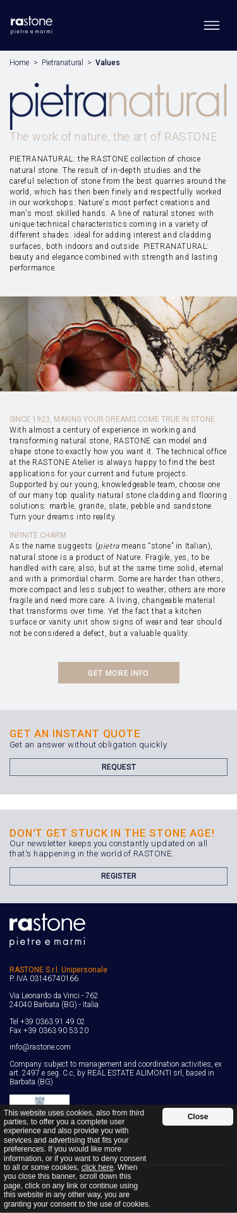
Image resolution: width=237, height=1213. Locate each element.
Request (119, 767)
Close (198, 1116)
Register (119, 876)
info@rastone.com (40, 1047)
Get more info (118, 673)
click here (98, 1167)
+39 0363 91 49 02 (52, 1021)
